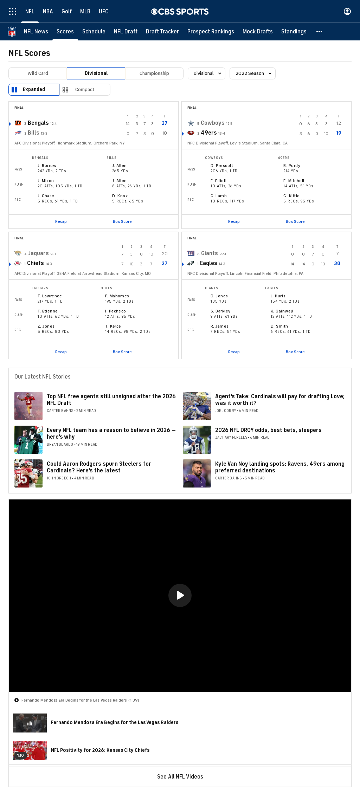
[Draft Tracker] (162, 31)
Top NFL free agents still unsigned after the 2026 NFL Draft (111, 400)
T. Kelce (113, 326)
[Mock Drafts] (257, 31)
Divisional (96, 73)
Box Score (122, 221)
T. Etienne (48, 311)
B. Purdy (291, 165)
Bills (33, 133)
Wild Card (37, 73)
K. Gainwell (282, 311)
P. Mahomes (117, 296)
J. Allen (119, 165)
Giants (209, 253)
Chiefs (35, 263)
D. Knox (120, 196)
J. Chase (46, 196)
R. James (220, 326)
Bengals (38, 123)
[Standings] (294, 31)
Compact (85, 89)
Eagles (208, 263)
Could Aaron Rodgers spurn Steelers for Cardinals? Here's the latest (99, 467)
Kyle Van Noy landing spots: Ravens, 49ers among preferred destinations (280, 467)
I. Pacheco (115, 311)
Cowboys (213, 123)
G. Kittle (291, 196)
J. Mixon (46, 181)
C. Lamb (219, 196)
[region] (180, 595)
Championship (154, 73)
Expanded (34, 89)
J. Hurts (278, 296)
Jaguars (38, 253)
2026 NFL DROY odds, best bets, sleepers (268, 430)
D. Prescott (222, 165)
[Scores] (65, 31)
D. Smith (279, 326)
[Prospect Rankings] (210, 31)
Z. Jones (46, 326)
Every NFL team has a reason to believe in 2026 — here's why (111, 433)
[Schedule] (94, 31)
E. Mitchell (293, 181)
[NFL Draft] (126, 31)
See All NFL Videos (180, 776)
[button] (319, 31)
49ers (209, 133)
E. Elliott (219, 181)
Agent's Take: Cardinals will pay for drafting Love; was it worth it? (280, 400)
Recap (61, 221)
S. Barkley (221, 311)
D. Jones (219, 296)
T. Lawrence (50, 296)
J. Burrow (47, 165)
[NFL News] (36, 31)
